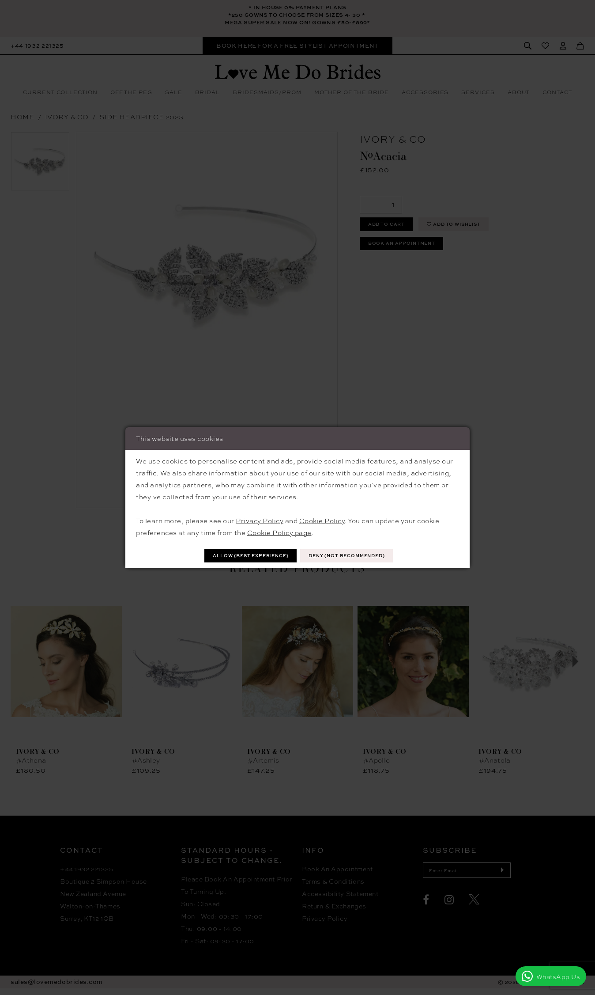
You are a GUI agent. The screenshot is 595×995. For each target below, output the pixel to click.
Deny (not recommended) (356, 555)
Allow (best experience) (241, 555)
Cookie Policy (322, 519)
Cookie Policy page (279, 531)
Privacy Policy (259, 519)
